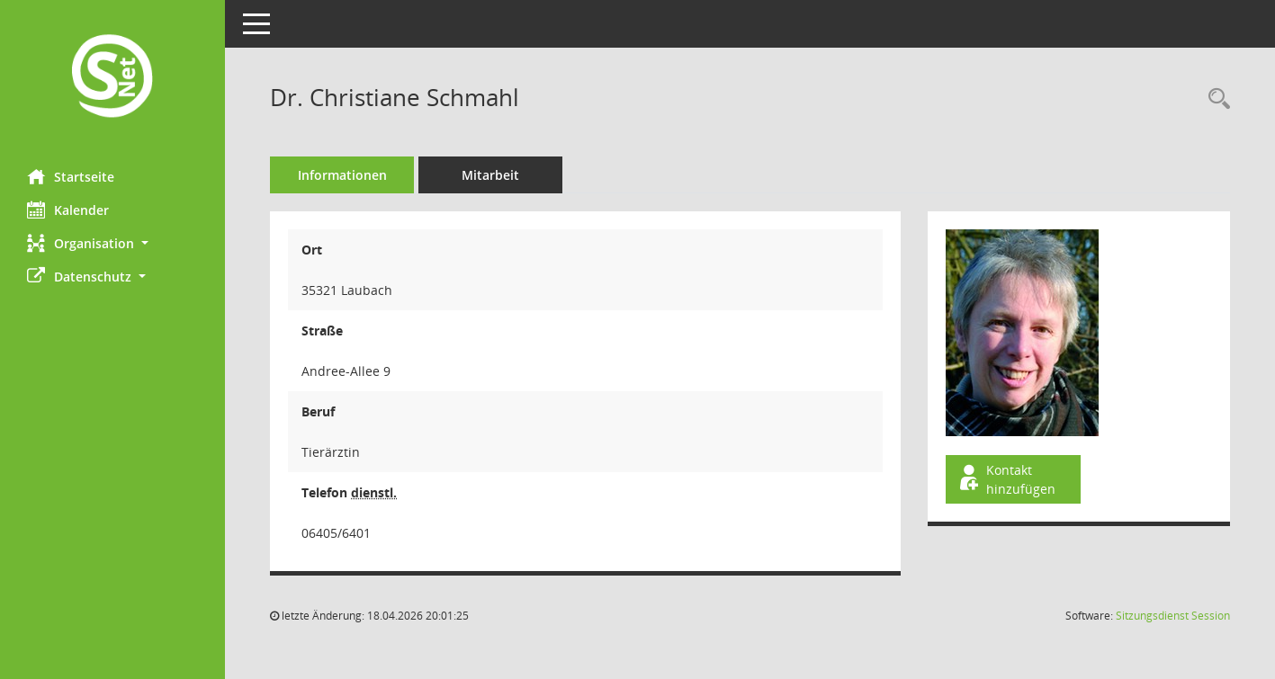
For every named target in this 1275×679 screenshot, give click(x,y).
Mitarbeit (490, 174)
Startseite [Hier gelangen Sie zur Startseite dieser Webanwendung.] (70, 176)
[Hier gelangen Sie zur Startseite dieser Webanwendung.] (112, 77)
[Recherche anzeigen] (1214, 99)
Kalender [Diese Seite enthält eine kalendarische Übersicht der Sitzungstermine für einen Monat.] (68, 210)
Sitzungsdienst (1173, 615)
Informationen (342, 174)
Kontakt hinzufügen (1005, 479)
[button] (112, 243)
